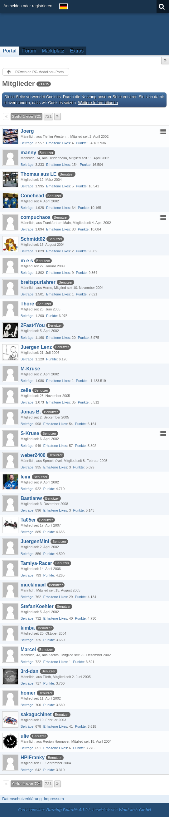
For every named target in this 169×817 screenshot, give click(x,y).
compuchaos (36, 217)
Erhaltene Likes (58, 143)
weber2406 (33, 455)
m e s (27, 260)
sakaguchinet (36, 714)
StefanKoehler (37, 606)
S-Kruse (30, 433)
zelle (26, 390)
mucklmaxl (33, 584)
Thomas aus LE (38, 174)
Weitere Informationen (98, 102)
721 (48, 116)
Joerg (27, 131)
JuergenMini (35, 541)
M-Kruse (30, 368)
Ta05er (28, 519)
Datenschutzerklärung (21, 798)
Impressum (54, 798)
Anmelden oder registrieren (27, 5)
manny (28, 152)
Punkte (81, 143)
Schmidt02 (33, 239)
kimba (28, 628)
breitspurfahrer (38, 282)
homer (28, 693)
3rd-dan (29, 671)
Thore (27, 303)
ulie (25, 736)
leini (25, 476)
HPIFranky (33, 757)
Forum (29, 50)
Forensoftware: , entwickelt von (84, 809)
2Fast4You (33, 325)
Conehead (32, 195)
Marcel (28, 649)
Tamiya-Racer (36, 563)
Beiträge (27, 143)
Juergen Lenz (36, 347)
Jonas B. (31, 411)
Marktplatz (53, 50)
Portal (10, 50)
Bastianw (31, 498)
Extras (77, 50)
